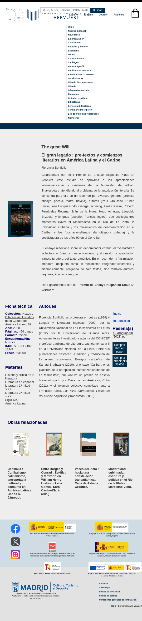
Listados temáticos (78, 98)
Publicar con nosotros (79, 70)
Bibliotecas (74, 102)
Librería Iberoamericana (80, 82)
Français (119, 14)
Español (74, 14)
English (89, 14)
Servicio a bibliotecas (79, 106)
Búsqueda (73, 51)
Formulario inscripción (80, 110)
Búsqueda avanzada (78, 90)
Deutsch (104, 14)
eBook (71, 54)
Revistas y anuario (78, 46)
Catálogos (73, 62)
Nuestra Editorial (77, 31)
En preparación (76, 39)
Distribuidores (75, 78)
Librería (72, 86)
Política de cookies (108, 596)
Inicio (71, 27)
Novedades (74, 35)
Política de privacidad (109, 592)
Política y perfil (76, 66)
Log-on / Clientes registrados (83, 114)
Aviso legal (104, 587)
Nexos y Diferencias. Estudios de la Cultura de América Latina (19, 319)
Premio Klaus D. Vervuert (81, 74)
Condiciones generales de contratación (118, 600)
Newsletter (73, 118)
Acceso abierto (76, 58)
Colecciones (74, 42)
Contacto (103, 583)
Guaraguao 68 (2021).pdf (123, 334)
